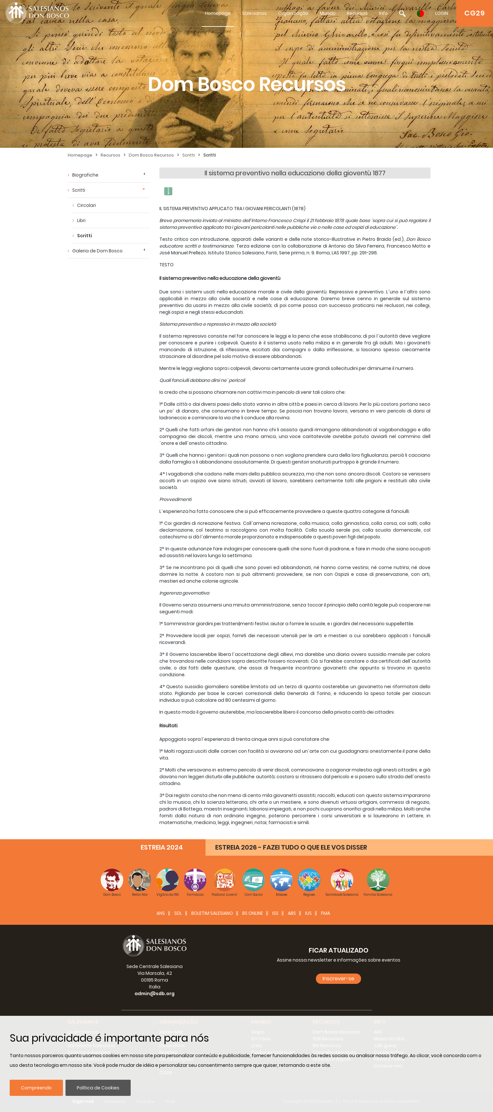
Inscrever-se (338, 978)
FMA (325, 913)
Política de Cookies (98, 1088)
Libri (81, 220)
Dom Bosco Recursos (151, 155)
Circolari (86, 205)
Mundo (328, 13)
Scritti (188, 155)
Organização (293, 13)
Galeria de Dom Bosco (97, 251)
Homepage (218, 13)
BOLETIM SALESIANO (212, 913)
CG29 (474, 13)
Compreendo (36, 1088)
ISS (275, 913)
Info (383, 13)
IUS (308, 913)
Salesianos (254, 13)
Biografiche (85, 175)
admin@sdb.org (155, 993)
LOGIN (441, 13)
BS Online (252, 913)
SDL (178, 913)
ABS (292, 913)
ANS (160, 913)
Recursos (357, 13)
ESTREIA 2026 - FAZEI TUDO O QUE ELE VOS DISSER (291, 847)
